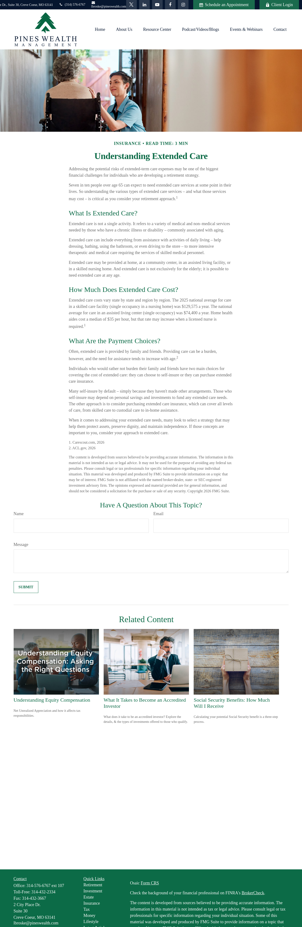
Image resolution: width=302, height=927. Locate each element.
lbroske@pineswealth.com (108, 4)
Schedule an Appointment (224, 4)
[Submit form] (26, 587)
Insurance (91, 903)
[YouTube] (157, 4)
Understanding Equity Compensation (52, 700)
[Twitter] (131, 4)
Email (158, 513)
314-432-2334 (43, 892)
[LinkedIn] (144, 4)
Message (21, 544)
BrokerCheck (253, 893)
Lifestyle (90, 921)
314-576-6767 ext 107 (45, 885)
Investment (92, 891)
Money (89, 915)
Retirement (92, 885)
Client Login (279, 4)
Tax (86, 909)
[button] (100, 29)
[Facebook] (170, 4)
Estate (88, 897)
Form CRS (150, 883)
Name (19, 513)
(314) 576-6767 (72, 4)
